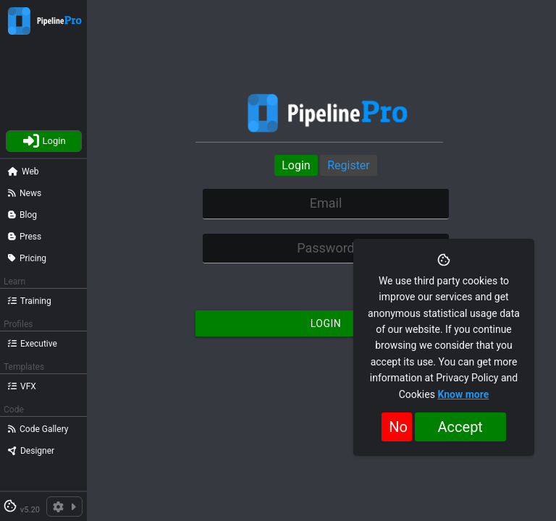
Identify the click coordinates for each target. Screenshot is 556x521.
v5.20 (30, 509)
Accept (460, 427)
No (398, 427)
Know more (463, 394)
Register (348, 165)
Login (296, 165)
